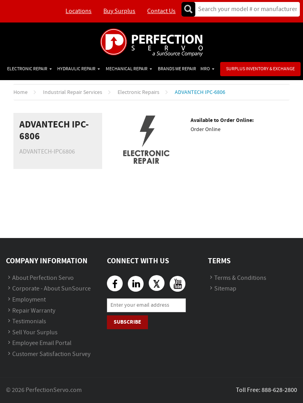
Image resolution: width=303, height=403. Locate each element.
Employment (29, 300)
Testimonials (29, 321)
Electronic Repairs (138, 92)
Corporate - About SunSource (51, 289)
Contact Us (161, 11)
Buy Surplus (119, 11)
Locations (78, 11)
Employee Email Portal (41, 343)
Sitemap (225, 289)
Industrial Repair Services (72, 92)
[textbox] (245, 9)
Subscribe (127, 322)
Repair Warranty (33, 311)
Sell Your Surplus (35, 332)
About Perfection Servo (43, 278)
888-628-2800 (279, 390)
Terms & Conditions (240, 278)
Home (20, 92)
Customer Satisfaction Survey (51, 354)
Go (188, 9)
